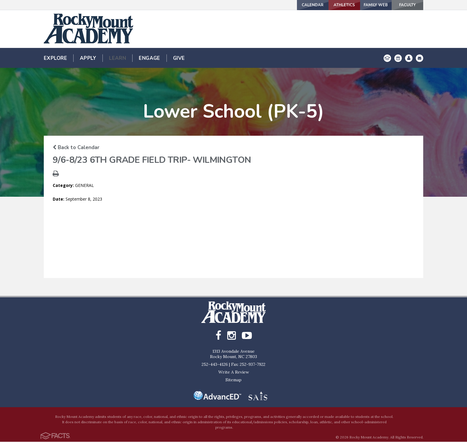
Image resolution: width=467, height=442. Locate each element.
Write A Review (233, 372)
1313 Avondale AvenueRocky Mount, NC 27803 (233, 354)
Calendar (284, 5)
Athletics (324, 5)
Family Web (363, 5)
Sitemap (233, 380)
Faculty (403, 5)
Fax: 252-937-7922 (248, 364)
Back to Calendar (76, 147)
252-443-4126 (215, 364)
